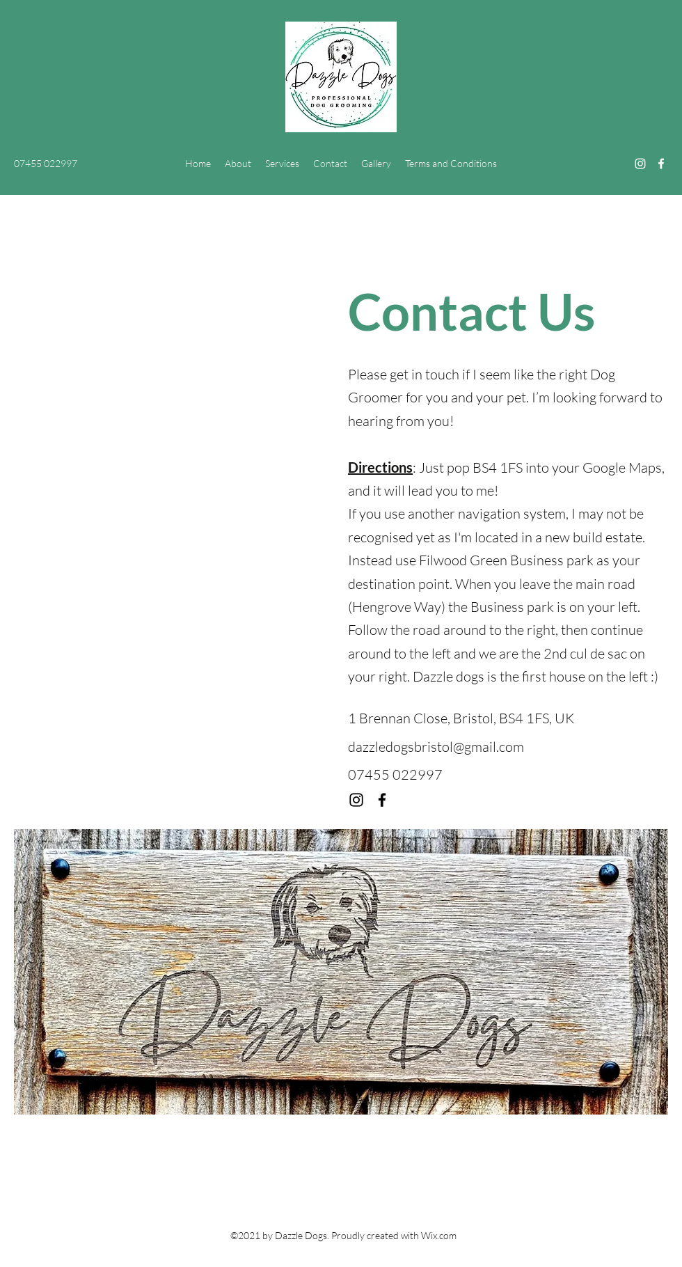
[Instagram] (640, 164)
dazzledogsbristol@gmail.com (436, 746)
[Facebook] (661, 164)
